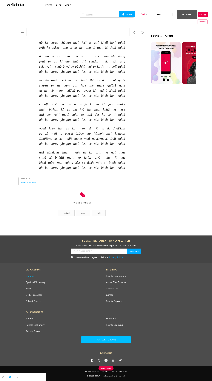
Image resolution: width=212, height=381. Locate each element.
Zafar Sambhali (27, 20)
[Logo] (15, 5)
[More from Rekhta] (161, 14)
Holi (99, 213)
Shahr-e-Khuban (28, 182)
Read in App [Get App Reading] (106, 368)
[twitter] (99, 360)
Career (109, 295)
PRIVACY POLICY (92, 371)
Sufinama (111, 318)
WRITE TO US (106, 339)
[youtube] (106, 360)
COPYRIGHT (121, 371)
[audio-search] (117, 14)
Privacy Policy (115, 257)
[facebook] (91, 360)
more (68, 5)
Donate (176, 14)
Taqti (28, 288)
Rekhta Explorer (114, 301)
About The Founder (116, 282)
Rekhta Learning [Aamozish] (114, 325)
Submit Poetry (33, 301)
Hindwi (29, 318)
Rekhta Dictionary (35, 325)
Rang (83, 213)
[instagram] (113, 360)
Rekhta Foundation (116, 276)
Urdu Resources (34, 295)
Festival (66, 213)
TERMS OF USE (108, 371)
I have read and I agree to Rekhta (97, 257)
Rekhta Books (33, 331)
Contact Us (112, 288)
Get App (192, 14)
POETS (48, 5)
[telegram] (120, 360)
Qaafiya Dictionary (35, 282)
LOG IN (148, 14)
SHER (58, 5)
